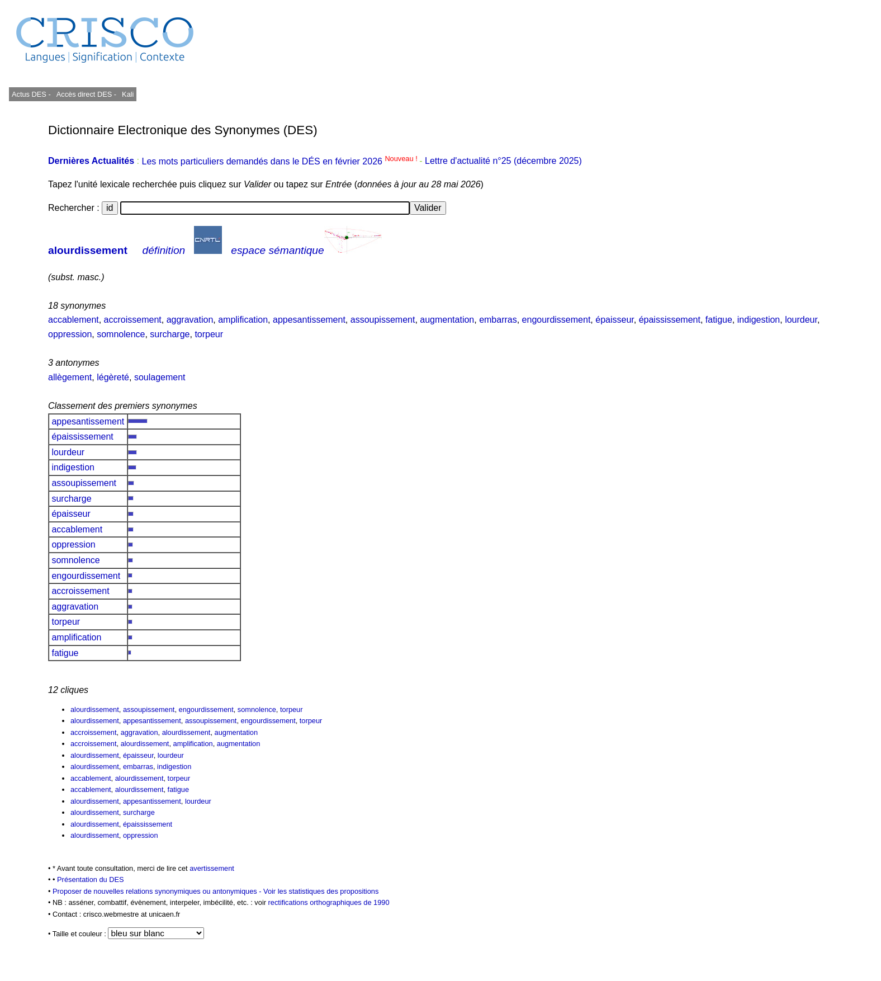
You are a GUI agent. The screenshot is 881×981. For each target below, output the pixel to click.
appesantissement (309, 319)
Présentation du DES (90, 879)
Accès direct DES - (86, 94)
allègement (70, 377)
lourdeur (801, 319)
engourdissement (556, 319)
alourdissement (87, 250)
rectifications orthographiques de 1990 (329, 902)
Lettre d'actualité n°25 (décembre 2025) (503, 161)
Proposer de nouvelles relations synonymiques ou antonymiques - (158, 891)
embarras (498, 319)
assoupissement (382, 319)
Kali (128, 94)
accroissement (133, 319)
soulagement (160, 377)
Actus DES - (31, 94)
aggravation (190, 319)
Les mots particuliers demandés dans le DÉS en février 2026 (280, 161)
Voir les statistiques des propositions (320, 891)
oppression (70, 334)
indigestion (758, 319)
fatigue (718, 319)
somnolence (121, 334)
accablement (73, 319)
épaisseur (614, 319)
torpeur (209, 334)
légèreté (113, 377)
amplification (243, 319)
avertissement (212, 868)
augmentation (447, 319)
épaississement (669, 319)
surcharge (170, 334)
